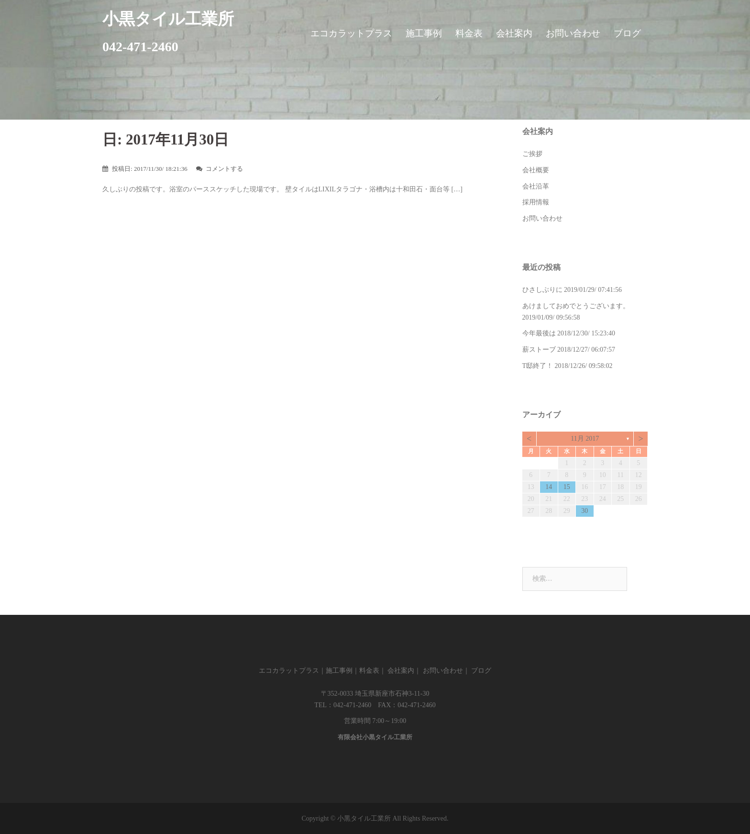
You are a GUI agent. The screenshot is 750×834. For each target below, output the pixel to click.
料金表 (469, 33)
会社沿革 (535, 186)
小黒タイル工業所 (168, 19)
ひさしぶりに (542, 289)
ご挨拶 (532, 153)
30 (584, 510)
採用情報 (535, 202)
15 (566, 486)
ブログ (627, 33)
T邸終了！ (537, 365)
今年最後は (539, 333)
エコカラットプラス (351, 33)
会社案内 (514, 33)
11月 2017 (585, 438)
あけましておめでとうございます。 (575, 306)
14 (548, 486)
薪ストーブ (539, 349)
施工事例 (424, 33)
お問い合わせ (573, 33)
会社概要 (535, 170)
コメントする (224, 168)
